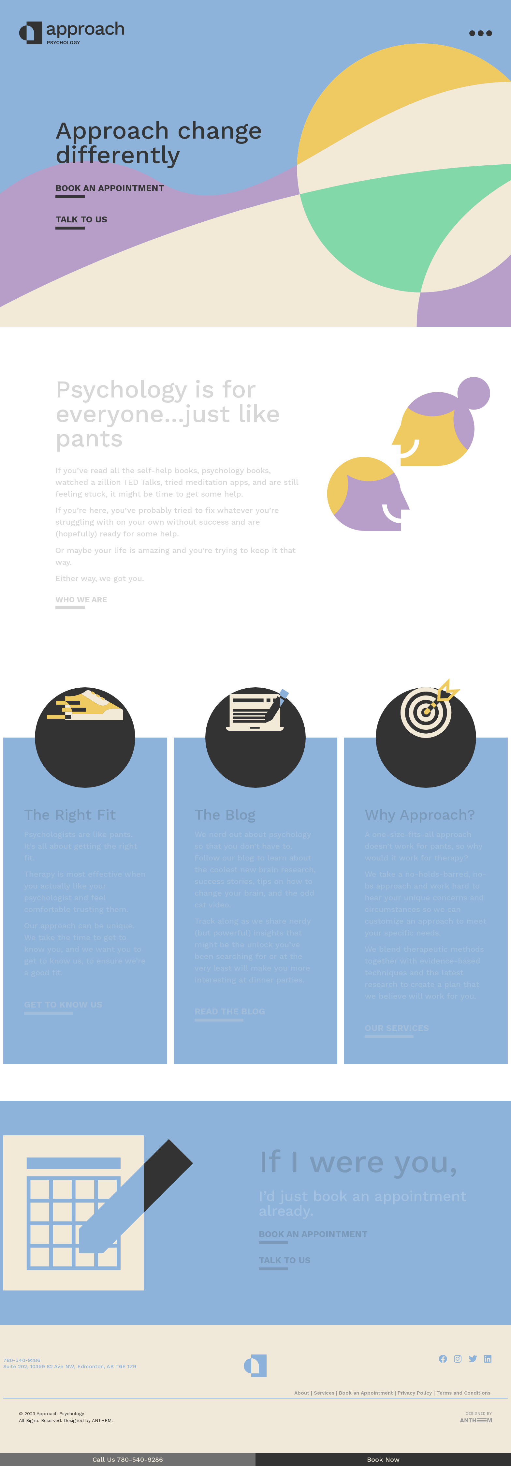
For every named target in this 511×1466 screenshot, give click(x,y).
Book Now (383, 1459)
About (301, 1393)
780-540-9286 (21, 1360)
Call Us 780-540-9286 (128, 1459)
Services (324, 1393)
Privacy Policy (415, 1393)
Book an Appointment (366, 1393)
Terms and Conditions (464, 1393)
